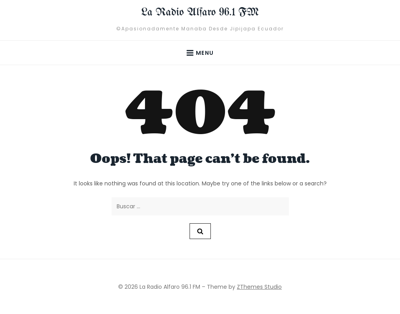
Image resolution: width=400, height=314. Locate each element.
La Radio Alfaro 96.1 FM (200, 12)
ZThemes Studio (259, 287)
